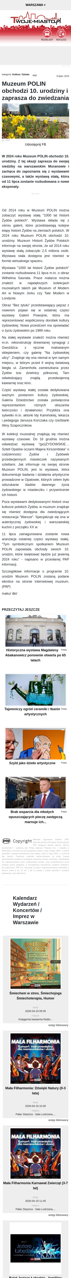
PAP (35, 75)
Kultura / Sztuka (20, 74)
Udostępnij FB (35, 144)
